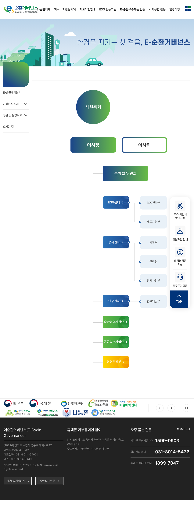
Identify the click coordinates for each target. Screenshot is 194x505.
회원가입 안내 (180, 233)
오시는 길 (9, 125)
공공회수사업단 (119, 345)
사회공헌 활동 (157, 9)
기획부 (158, 244)
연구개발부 (159, 303)
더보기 (181, 433)
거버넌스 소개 (20, 102)
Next (171, 412)
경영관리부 (119, 366)
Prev (160, 412)
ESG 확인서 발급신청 (180, 209)
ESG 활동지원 (107, 9)
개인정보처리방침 (15, 485)
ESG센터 (119, 204)
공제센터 (119, 244)
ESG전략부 (159, 204)
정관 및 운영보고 (20, 114)
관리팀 (158, 263)
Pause (186, 412)
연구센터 (119, 303)
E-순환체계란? (13, 91)
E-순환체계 (43, 9)
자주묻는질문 (180, 280)
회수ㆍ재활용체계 (65, 9)
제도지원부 (159, 223)
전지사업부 (159, 282)
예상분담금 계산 (180, 256)
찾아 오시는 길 (47, 485)
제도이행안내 (87, 9)
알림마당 (174, 9)
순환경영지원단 (119, 324)
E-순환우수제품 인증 (132, 9)
